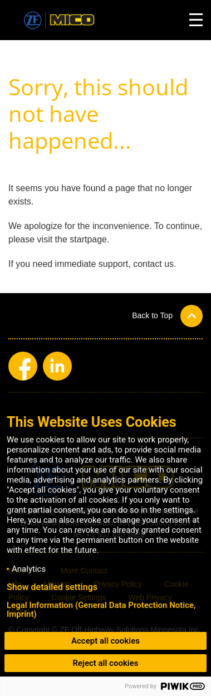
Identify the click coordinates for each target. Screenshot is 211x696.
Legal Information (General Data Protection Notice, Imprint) (101, 610)
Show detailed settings (52, 587)
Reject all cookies (105, 663)
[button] (167, 315)
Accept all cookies (105, 641)
